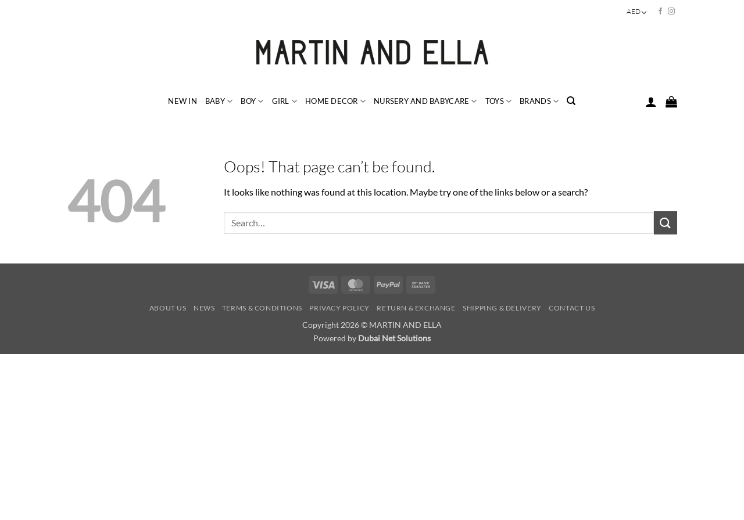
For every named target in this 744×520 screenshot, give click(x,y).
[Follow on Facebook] (660, 12)
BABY (219, 101)
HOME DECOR (335, 101)
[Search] (571, 101)
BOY (252, 101)
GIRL (284, 101)
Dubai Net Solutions (394, 338)
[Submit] (665, 222)
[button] (651, 101)
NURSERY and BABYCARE (425, 101)
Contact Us (572, 308)
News (204, 308)
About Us (168, 308)
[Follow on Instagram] (671, 12)
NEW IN (182, 101)
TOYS (498, 101)
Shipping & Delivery (502, 308)
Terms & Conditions (262, 308)
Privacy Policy (339, 308)
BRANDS (539, 101)
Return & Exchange (416, 308)
